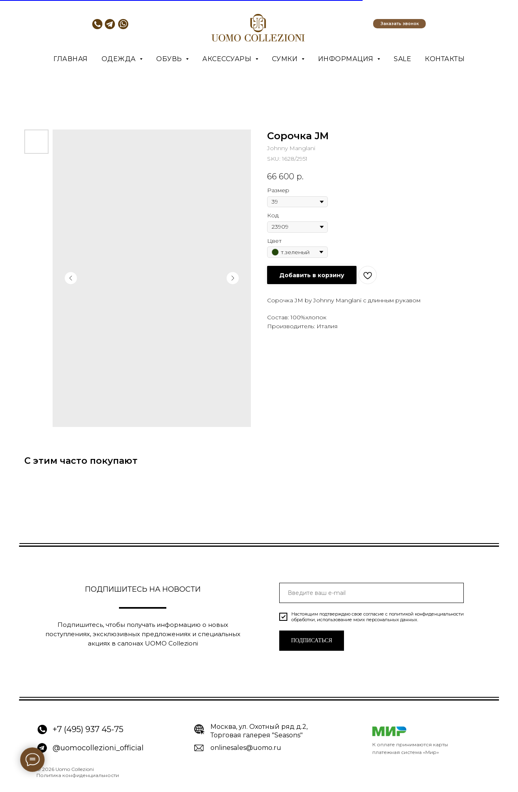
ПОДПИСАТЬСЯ (311, 640)
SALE (402, 59)
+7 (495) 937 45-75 (88, 729)
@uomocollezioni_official (98, 747)
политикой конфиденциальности (426, 614)
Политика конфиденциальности (77, 775)
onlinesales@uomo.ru (245, 748)
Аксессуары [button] (227, 59)
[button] (399, 23)
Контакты (445, 59)
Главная (70, 59)
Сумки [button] (285, 59)
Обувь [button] (170, 59)
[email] (371, 593)
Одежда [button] (120, 59)
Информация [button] (347, 59)
